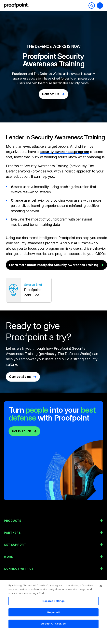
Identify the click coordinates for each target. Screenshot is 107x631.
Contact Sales (20, 377)
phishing (94, 157)
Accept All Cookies (53, 625)
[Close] (100, 587)
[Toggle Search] (91, 5)
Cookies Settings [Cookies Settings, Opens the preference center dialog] (53, 602)
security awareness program (64, 152)
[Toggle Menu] (100, 5)
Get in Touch (21, 431)
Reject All (53, 613)
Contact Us (50, 94)
